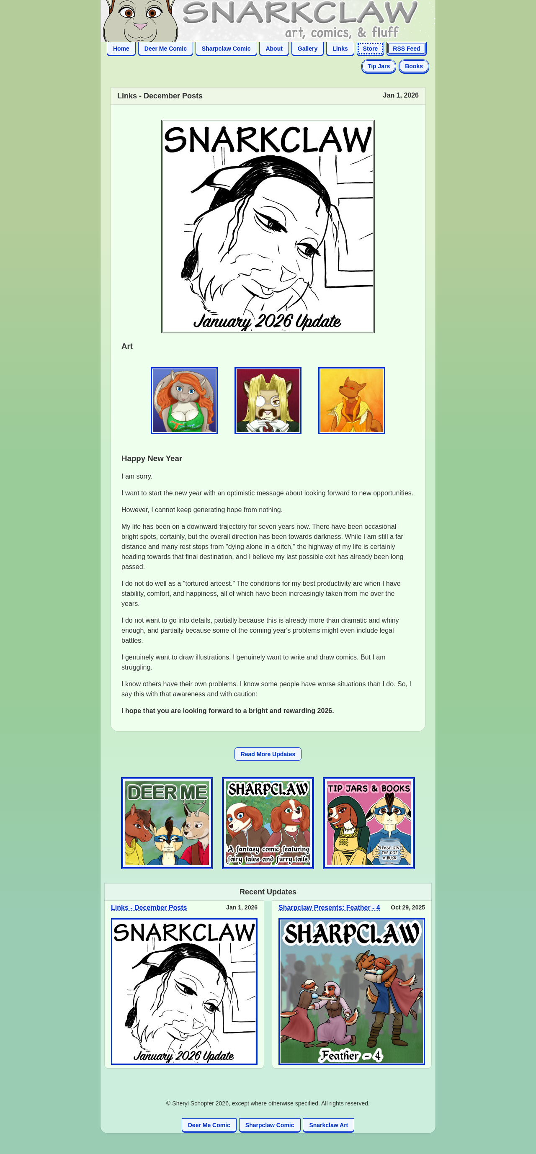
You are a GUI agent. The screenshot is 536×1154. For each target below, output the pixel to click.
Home (121, 48)
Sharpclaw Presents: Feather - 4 (329, 907)
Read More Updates (268, 754)
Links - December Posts (149, 907)
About (273, 48)
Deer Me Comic (165, 48)
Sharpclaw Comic (226, 48)
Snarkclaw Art (328, 1125)
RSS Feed (406, 48)
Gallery (307, 48)
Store (370, 48)
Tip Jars (379, 66)
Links (340, 48)
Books (414, 66)
